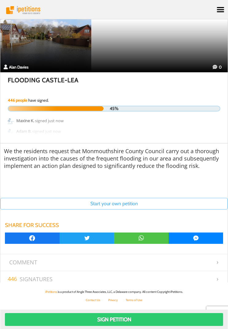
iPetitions (114, 10)
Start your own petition (114, 203)
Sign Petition (114, 319)
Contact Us (93, 300)
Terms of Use (134, 300)
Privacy (113, 300)
